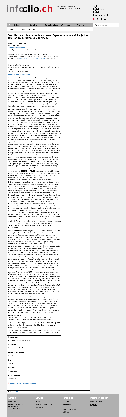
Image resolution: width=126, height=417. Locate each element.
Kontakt (96, 12)
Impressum (67, 404)
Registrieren (99, 9)
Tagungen (31, 29)
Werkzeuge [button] (66, 25)
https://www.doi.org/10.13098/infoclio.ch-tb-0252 (32, 58)
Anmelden (39, 401)
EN (17, 391)
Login (95, 6)
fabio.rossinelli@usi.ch (16, 48)
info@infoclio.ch (14, 412)
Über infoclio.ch (100, 15)
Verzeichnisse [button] (51, 25)
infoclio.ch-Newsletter (98, 401)
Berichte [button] (33, 25)
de (94, 19)
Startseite (10, 25)
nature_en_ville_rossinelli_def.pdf (23, 383)
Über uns (66, 401)
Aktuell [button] (17, 25)
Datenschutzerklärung (44, 404)
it (101, 19)
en (105, 19)
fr (98, 19)
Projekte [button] (81, 25)
